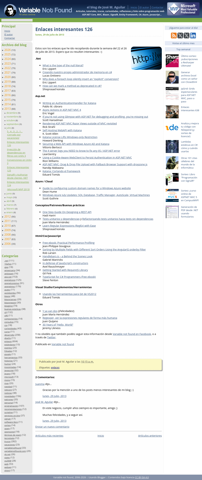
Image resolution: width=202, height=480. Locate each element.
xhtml (7, 470)
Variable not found (63, 344)
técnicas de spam (12, 435)
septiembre (12, 124)
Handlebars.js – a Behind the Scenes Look (67, 256)
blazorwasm (10, 302)
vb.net (7, 454)
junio (9, 193)
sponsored (9, 431)
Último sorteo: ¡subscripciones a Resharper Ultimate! (189, 60)
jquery (7, 373)
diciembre (12, 112)
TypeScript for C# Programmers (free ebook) (69, 276)
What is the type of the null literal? (63, 65)
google (7, 354)
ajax (6, 267)
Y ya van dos (50, 311)
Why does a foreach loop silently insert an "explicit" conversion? (81, 79)
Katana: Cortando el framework (61, 171)
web (6, 464)
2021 (7, 72)
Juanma (40, 384)
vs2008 (7, 460)
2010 (7, 226)
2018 (7, 86)
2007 (7, 239)
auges (7, 289)
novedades (9, 396)
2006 (7, 244)
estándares (9, 344)
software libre (11, 422)
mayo (9, 197)
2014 (7, 104)
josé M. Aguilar (44, 402)
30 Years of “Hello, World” (58, 324)
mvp (6, 383)
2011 (7, 221)
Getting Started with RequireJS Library (65, 270)
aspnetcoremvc (11, 283)
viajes (7, 457)
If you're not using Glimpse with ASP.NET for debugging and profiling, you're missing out (95, 116)
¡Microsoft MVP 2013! (18, 189)
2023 (7, 63)
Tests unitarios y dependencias (61, 219)
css (5, 325)
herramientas (10, 357)
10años (7, 264)
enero (9, 212)
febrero (10, 208)
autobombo (10, 293)
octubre (10, 120)
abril (9, 201)
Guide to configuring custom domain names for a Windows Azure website (87, 188)
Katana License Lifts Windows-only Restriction (70, 137)
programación (11, 406)
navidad (8, 386)
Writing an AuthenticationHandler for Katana (69, 103)
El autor (144, 7)
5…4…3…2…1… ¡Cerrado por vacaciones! (15, 134)
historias (8, 360)
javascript (9, 370)
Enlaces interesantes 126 (63, 29)
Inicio (134, 7)
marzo (10, 204)
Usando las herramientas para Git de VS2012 (69, 294)
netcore (8, 389)
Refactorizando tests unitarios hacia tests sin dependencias (117, 219)
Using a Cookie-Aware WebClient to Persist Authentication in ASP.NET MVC (87, 157)
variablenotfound (12, 447)
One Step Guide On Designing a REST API (67, 212)
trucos (7, 441)
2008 (7, 235)
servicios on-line (12, 415)
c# (5, 312)
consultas (9, 322)
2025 (7, 54)
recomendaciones (13, 409)
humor (7, 364)
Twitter (51, 337)
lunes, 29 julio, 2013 (54, 396)
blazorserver (10, 299)
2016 (7, 95)
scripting (8, 412)
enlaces (8, 341)
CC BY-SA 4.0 (142, 477)
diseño (7, 338)
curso (7, 331)
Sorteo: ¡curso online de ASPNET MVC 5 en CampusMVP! (190, 195)
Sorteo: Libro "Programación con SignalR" (189, 177)
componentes (11, 318)
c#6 (6, 315)
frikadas (8, 351)
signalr (7, 418)
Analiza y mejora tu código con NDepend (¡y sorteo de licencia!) (190, 130)
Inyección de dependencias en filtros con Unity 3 (16, 152)
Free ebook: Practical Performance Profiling (68, 242)
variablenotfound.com (15, 451)
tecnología (9, 438)
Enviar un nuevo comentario (52, 426)
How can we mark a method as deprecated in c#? (72, 86)
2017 (7, 91)
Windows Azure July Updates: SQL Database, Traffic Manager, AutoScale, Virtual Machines (96, 195)
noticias (8, 393)
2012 (7, 216)
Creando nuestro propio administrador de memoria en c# (77, 72)
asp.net (7, 276)
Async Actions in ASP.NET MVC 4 (62, 110)
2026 (7, 50)
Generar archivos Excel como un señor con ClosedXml (189, 77)
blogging (8, 305)
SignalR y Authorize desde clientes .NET (17, 176)
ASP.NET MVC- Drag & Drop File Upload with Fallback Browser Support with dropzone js (95, 164)
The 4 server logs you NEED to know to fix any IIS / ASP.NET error (81, 150)
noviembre (12, 116)
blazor (7, 296)
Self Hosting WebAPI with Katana (62, 130)
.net (6, 260)
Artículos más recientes (49, 435)
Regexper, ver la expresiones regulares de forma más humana (80, 318)
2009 (7, 230)
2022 (7, 68)
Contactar (157, 7)
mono (7, 380)
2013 (7, 109)
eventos (8, 347)
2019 (7, 82)
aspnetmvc (9, 286)
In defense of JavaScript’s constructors (65, 263)
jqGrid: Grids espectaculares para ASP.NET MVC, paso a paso (189, 95)
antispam (8, 273)
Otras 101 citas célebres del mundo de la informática (189, 162)
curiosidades (10, 328)
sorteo (7, 425)
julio (9, 127)
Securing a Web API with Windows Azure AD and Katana (76, 144)
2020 (7, 77)
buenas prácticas (12, 309)
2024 (7, 59)
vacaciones (9, 444)
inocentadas (10, 367)
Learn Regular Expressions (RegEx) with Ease (69, 225)
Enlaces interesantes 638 (190, 108)
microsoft (9, 376)
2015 (7, 100)
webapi (7, 467)
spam (7, 428)
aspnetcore (9, 280)
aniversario (9, 270)
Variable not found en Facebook (132, 334)
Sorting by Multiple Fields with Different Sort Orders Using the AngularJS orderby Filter (94, 249)
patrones (8, 399)
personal (8, 402)
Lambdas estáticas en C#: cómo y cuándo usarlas (189, 146)
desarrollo (9, 335)
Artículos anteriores (150, 435)
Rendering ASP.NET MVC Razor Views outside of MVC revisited (80, 123)
